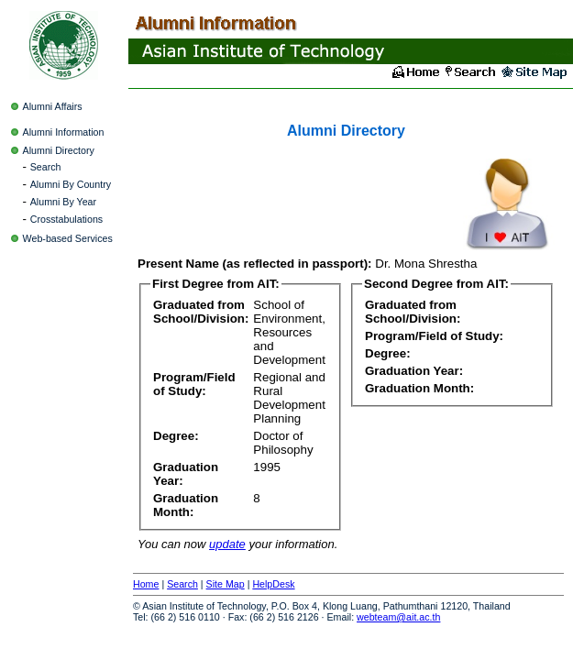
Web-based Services (68, 238)
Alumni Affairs (53, 106)
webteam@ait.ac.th (398, 616)
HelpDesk (273, 583)
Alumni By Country (70, 184)
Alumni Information (64, 132)
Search (45, 166)
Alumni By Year (63, 201)
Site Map (225, 583)
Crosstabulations (66, 219)
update (227, 544)
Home (146, 583)
